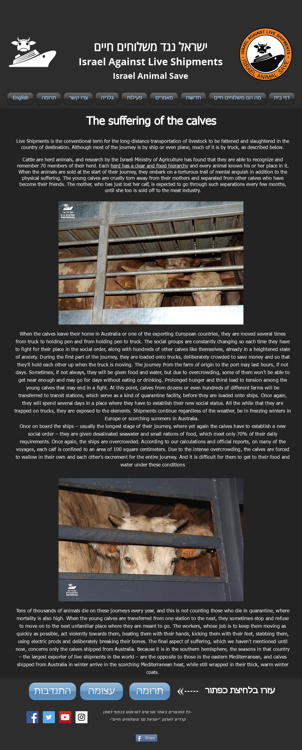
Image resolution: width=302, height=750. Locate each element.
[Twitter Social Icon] (49, 717)
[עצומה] (101, 691)
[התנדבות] (52, 691)
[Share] (146, 738)
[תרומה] (149, 691)
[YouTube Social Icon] (65, 717)
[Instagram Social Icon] (82, 717)
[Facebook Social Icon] (33, 717)
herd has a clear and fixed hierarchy (149, 166)
